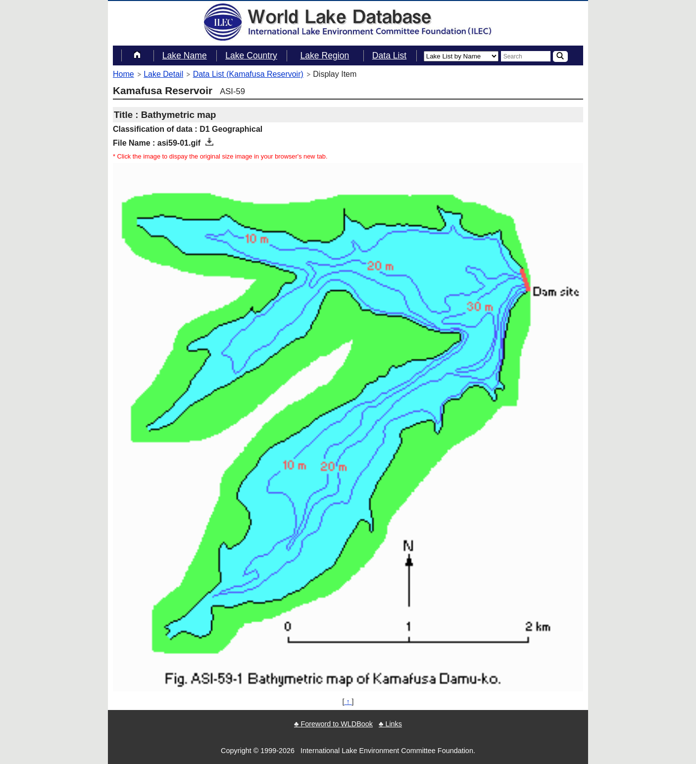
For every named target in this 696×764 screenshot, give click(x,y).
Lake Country (251, 55)
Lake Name (184, 55)
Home (123, 74)
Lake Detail (163, 74)
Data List (389, 55)
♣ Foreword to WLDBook (333, 724)
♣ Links (390, 724)
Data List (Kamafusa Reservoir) (248, 74)
